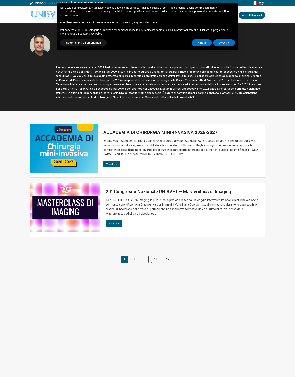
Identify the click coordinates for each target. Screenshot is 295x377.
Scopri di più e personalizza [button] (83, 42)
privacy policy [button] (94, 33)
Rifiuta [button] (202, 42)
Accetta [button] (224, 42)
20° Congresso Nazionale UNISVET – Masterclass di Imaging (168, 191)
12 (155, 259)
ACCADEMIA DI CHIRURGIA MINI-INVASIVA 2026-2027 (160, 132)
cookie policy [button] (159, 11)
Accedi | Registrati (252, 15)
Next (168, 259)
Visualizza (111, 164)
